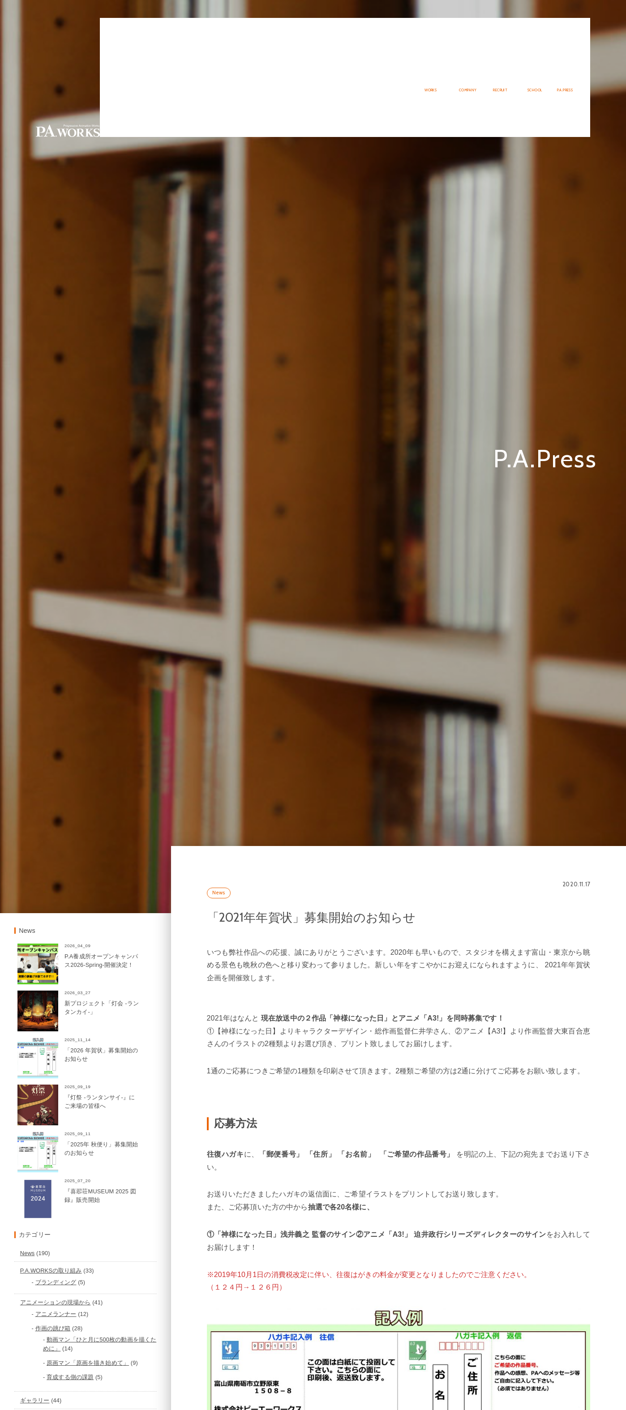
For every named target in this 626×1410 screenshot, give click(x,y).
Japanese (553, 20)
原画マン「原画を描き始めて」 (150, 1374)
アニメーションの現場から (118, 1314)
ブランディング (118, 1293)
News (265, 927)
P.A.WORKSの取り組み (114, 1282)
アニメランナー (118, 1326)
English (578, 20)
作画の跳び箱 (115, 1340)
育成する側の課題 (132, 1388)
